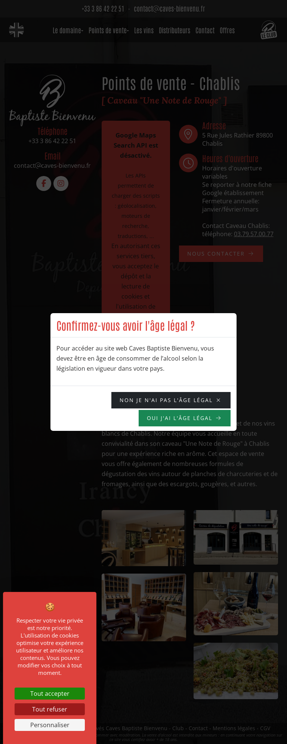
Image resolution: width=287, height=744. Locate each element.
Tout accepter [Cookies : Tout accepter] (50, 693)
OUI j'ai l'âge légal (179, 418)
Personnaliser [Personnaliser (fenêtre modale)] (50, 725)
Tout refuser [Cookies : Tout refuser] (49, 709)
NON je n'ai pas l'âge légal (166, 400)
